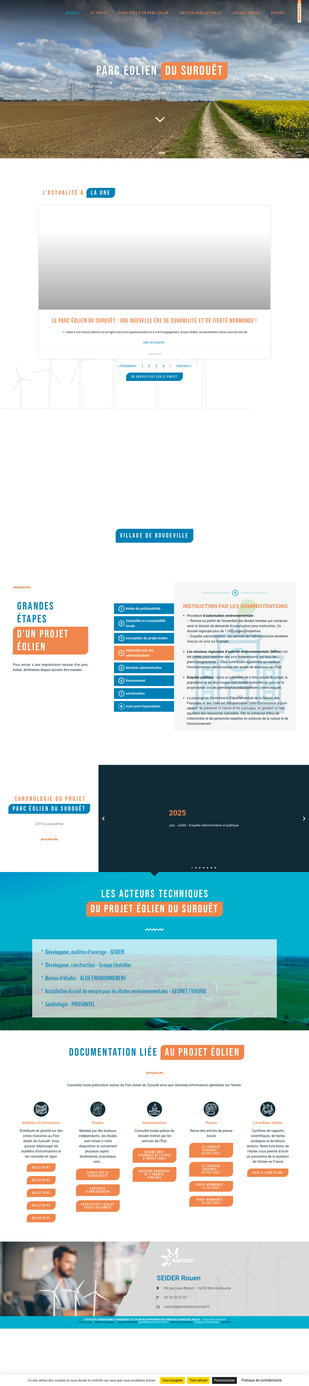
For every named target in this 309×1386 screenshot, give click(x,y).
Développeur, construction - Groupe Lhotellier (88, 965)
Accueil (73, 13)
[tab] (144, 608)
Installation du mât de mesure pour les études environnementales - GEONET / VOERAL (126, 991)
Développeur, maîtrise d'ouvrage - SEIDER (84, 952)
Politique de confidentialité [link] (261, 1380)
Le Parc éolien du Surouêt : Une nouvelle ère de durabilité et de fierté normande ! (154, 321)
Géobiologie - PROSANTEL (70, 1004)
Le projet (99, 13)
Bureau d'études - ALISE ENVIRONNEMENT (85, 978)
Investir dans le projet (201, 13)
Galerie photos (247, 13)
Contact (278, 13)
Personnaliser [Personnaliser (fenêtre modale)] (224, 1380)
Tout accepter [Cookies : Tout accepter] (172, 1380)
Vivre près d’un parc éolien (143, 13)
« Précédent (127, 365)
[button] (103, 818)
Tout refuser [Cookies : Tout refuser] (198, 1380)
